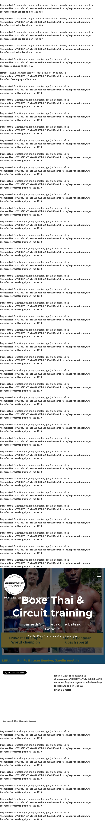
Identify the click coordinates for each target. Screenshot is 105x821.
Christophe (71, 636)
